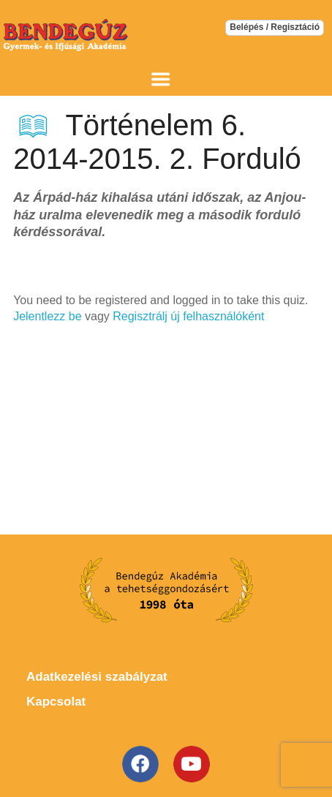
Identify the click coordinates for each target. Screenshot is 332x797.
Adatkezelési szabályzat (96, 677)
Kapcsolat (56, 702)
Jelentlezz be (47, 316)
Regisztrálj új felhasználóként (188, 316)
